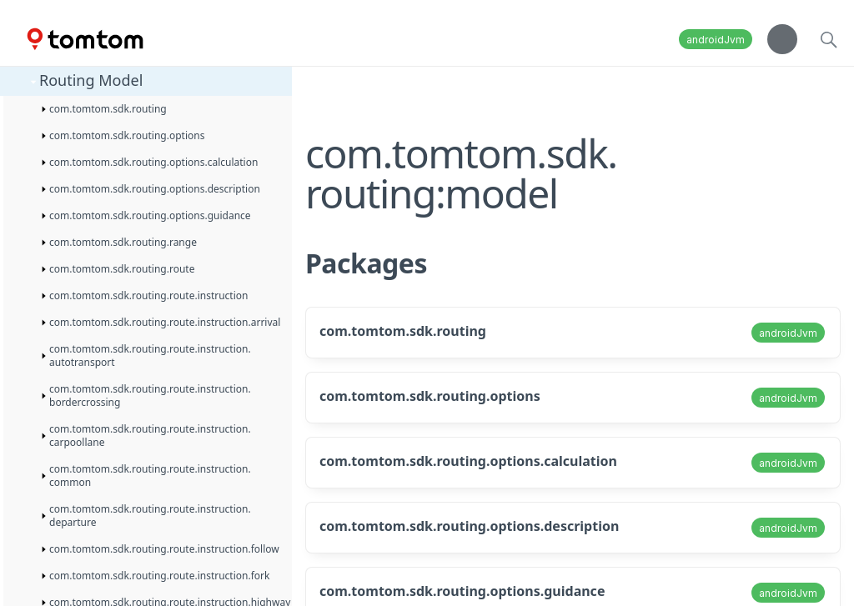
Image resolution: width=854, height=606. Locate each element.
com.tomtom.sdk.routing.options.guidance (462, 591)
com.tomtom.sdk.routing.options (429, 396)
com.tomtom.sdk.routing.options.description (469, 526)
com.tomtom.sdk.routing (402, 331)
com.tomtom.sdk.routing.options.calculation (468, 461)
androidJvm (715, 39)
